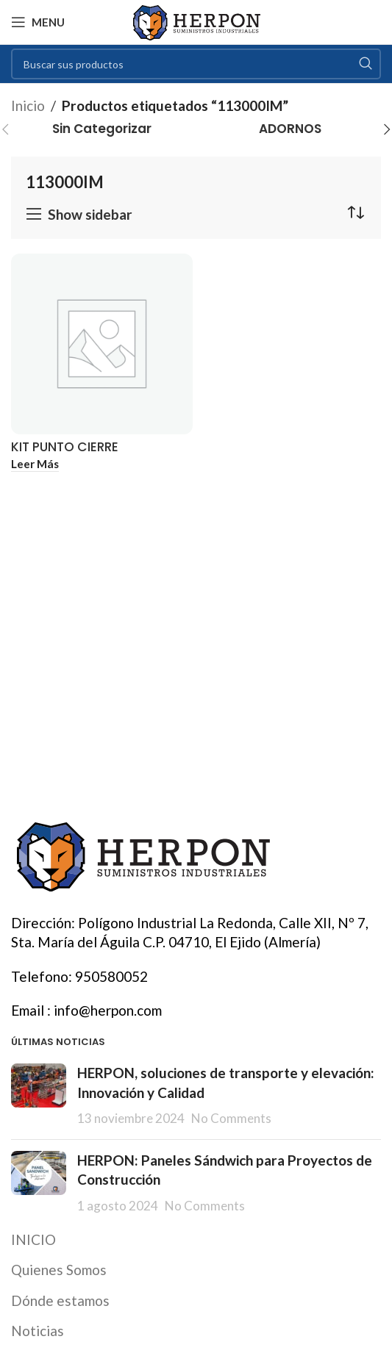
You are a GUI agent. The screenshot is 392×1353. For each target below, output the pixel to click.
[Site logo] (196, 20)
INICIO (33, 1239)
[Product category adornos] (291, 129)
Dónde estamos (60, 1300)
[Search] (196, 64)
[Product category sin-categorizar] (102, 129)
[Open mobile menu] (38, 22)
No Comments (231, 1118)
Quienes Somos (59, 1269)
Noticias (37, 1330)
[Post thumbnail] (38, 1095)
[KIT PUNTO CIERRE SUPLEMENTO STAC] (102, 344)
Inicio (28, 105)
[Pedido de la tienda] (355, 212)
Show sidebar (90, 214)
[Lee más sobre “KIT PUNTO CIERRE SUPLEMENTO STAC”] (35, 464)
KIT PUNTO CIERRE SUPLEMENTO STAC (69, 454)
